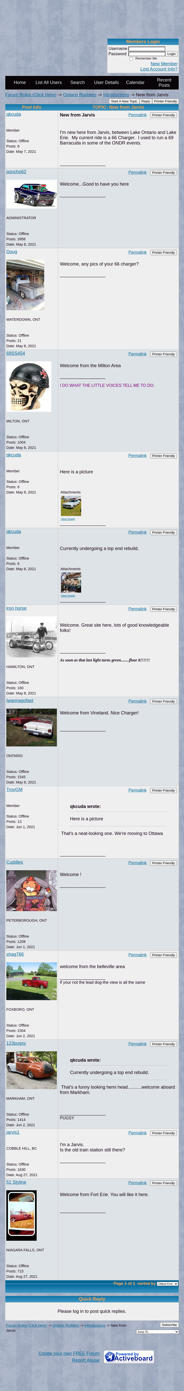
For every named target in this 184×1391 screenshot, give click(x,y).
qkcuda (13, 114)
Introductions (116, 94)
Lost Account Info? (159, 69)
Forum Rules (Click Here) (30, 94)
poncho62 (16, 171)
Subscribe (169, 1325)
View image (68, 518)
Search (77, 82)
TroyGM (14, 789)
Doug (11, 251)
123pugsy (16, 1043)
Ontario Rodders (80, 94)
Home (20, 82)
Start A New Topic (124, 101)
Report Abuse (86, 1360)
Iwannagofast (19, 700)
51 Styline (16, 1182)
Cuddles (14, 862)
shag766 (15, 954)
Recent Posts (164, 82)
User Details (106, 82)
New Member (164, 63)
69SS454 (15, 353)
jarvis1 (12, 1132)
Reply (146, 101)
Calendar (135, 82)
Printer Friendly (165, 101)
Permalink (137, 114)
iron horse (16, 608)
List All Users (48, 82)
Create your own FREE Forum (69, 1353)
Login (171, 54)
